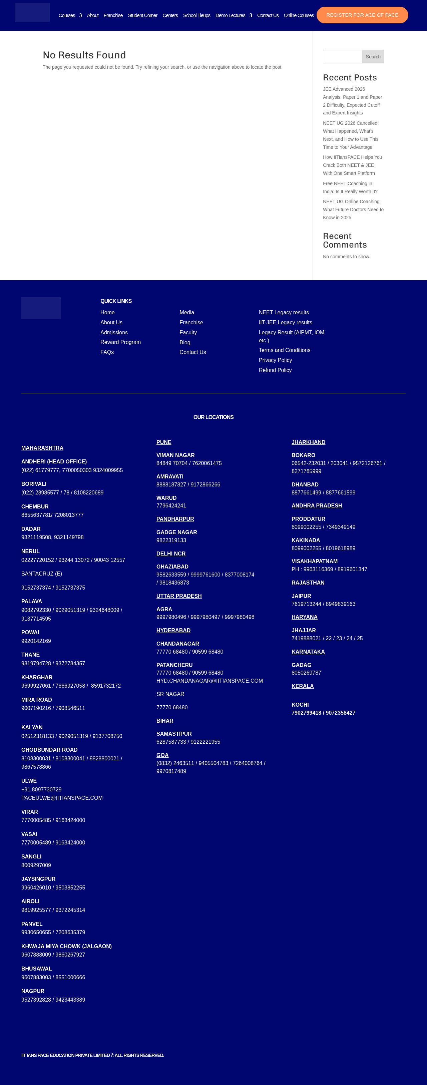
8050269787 (306, 673)
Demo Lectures (230, 15)
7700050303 (77, 470)
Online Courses (299, 15)
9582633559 (171, 575)
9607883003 (36, 977)
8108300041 (70, 758)
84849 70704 (171, 463)
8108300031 (36, 758)
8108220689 (88, 492)
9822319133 (171, 540)
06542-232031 (309, 463)
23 (339, 638)
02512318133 (37, 736)
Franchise (113, 15)
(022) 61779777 (40, 470)
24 (350, 638)
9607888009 (36, 955)
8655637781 (36, 515)
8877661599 (341, 492)
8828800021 (104, 758)
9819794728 (36, 663)
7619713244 (306, 604)
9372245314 (70, 910)
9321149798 (69, 537)
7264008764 (248, 763)
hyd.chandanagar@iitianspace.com (209, 681)
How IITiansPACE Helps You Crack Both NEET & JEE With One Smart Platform (352, 165)
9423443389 (70, 1000)
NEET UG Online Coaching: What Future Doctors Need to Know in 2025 (353, 209)
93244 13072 (73, 560)
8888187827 (171, 484)
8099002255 (306, 527)
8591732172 (106, 686)
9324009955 (108, 470)
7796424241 (171, 505)
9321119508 (36, 537)
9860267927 (70, 955)
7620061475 (207, 463)
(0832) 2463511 (175, 763)
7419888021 (306, 638)
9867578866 (36, 767)
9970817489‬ (171, 771)
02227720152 (37, 560)
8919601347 (352, 569)
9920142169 (36, 641)
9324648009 (104, 610)
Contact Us (268, 15)
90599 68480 (207, 652)
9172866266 (205, 484)
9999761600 (205, 575)
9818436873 (174, 583)
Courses (67, 15)
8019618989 (341, 548)
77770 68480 (171, 652)
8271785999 (306, 471)
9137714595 (36, 619)
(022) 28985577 (40, 492)
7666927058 (70, 686)
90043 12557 (109, 560)
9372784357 (70, 663)
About (92, 15)
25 (360, 638)
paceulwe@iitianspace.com (62, 798)
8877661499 (306, 492)
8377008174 (240, 575)
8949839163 (341, 604)
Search (373, 56)
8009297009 (36, 865)
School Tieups (196, 15)
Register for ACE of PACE (363, 15)
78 (66, 492)
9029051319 (70, 610)
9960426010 (36, 887)
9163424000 (70, 820)
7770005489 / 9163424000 (53, 842)
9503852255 (70, 887)
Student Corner (142, 15)
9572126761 (368, 463)
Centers (170, 15)
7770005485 (36, 820)
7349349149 (341, 527)
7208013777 (69, 515)
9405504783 (213, 763)
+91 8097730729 (41, 789)
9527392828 (36, 1000)
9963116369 (318, 569)
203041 (339, 463)
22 (329, 638)
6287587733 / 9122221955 (188, 742)
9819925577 (36, 910)
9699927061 (36, 686)
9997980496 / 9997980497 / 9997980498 (205, 617)
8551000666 (70, 977)
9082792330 (36, 610)
